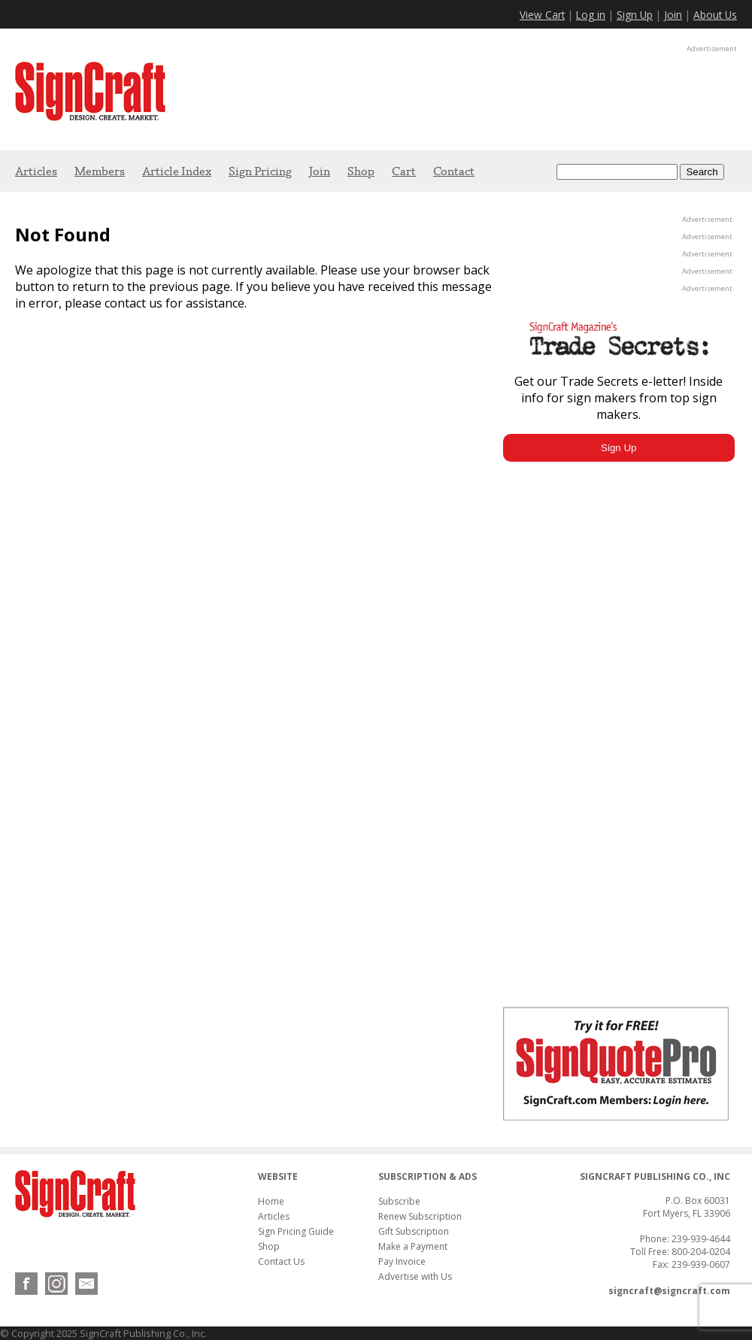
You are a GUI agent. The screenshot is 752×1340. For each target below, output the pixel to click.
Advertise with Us (415, 1276)
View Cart (542, 15)
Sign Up (635, 15)
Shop (360, 171)
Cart (404, 171)
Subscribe (399, 1201)
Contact (454, 171)
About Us (715, 15)
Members (99, 171)
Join (673, 15)
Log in (590, 15)
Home (271, 1201)
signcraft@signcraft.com (669, 1290)
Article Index (176, 171)
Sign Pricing (260, 171)
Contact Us (281, 1261)
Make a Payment (412, 1246)
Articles (36, 171)
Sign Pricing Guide (296, 1231)
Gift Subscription (413, 1231)
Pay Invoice (402, 1261)
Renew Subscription (420, 1216)
